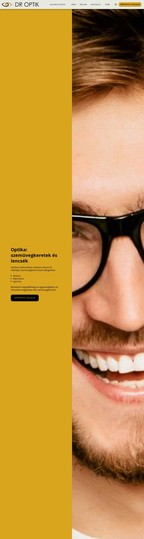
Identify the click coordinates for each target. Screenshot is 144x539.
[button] (58, 4)
